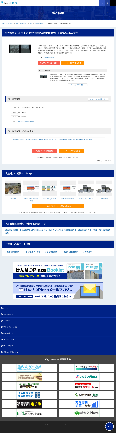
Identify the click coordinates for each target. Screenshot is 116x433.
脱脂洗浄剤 (104, 199)
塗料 (31, 23)
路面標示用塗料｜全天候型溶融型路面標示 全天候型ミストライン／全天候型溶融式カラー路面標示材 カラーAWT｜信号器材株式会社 (57, 231)
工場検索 (6, 320)
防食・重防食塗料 (71, 252)
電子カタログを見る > (77, 85)
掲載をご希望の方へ (10, 352)
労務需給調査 (8, 314)
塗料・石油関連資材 (21, 23)
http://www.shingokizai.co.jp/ (26, 121)
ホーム (3, 23)
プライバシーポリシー (11, 327)
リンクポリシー (8, 339)
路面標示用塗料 (39, 23)
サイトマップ (8, 346)
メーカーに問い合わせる (72, 63)
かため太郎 (13, 199)
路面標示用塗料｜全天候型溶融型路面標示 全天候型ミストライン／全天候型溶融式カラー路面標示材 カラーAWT (53, 139)
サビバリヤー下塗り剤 (86, 199)
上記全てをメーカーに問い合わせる (58, 206)
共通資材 (10, 23)
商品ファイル (49, 63)
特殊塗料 (88, 252)
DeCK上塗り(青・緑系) (50, 199)
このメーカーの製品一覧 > (98, 99)
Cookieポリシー (8, 333)
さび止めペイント (32, 252)
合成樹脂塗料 (52, 252)
